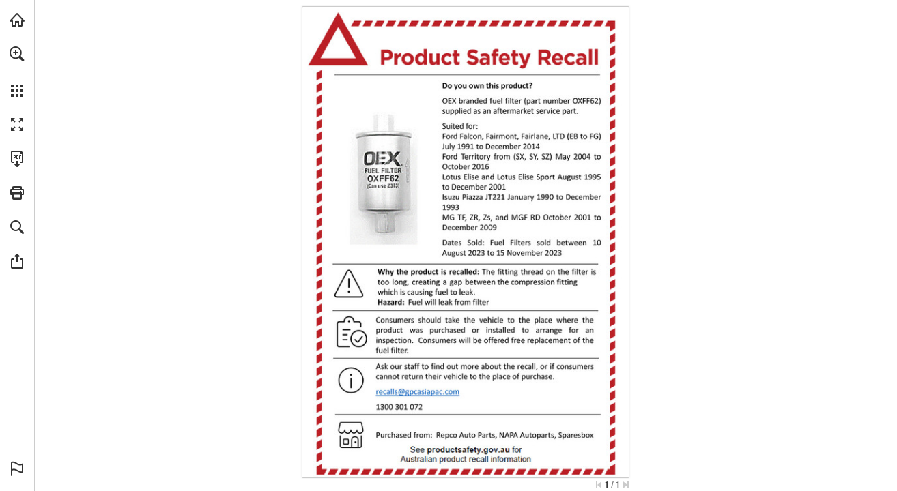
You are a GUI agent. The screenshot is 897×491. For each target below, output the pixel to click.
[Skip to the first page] (598, 484)
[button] (17, 54)
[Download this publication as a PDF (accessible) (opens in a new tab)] (17, 159)
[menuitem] (17, 71)
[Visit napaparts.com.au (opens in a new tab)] (17, 20)
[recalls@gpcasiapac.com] (418, 392)
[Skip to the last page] (626, 484)
